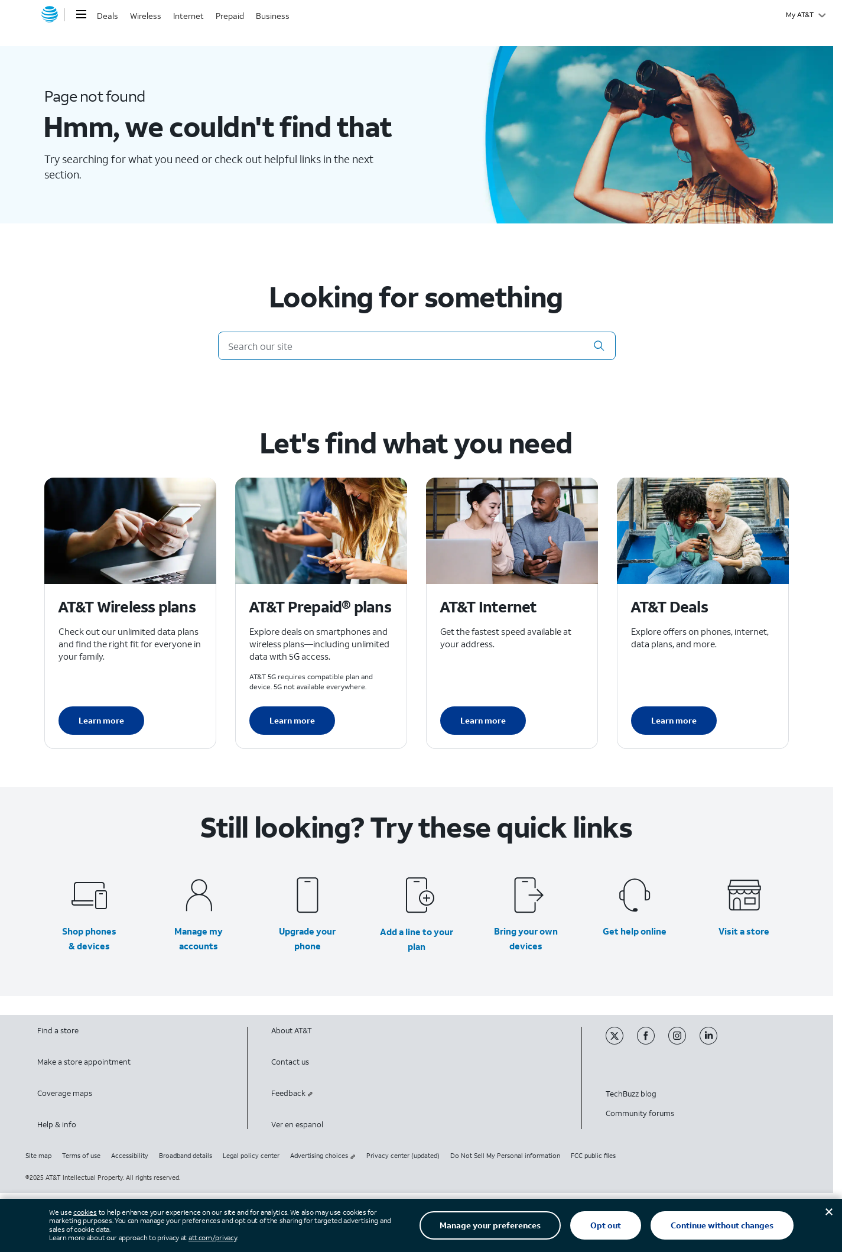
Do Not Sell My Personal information (505, 1156)
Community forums (640, 1113)
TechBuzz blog (631, 1094)
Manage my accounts (198, 938)
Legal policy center (251, 1156)
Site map (38, 1156)
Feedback (292, 1093)
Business (273, 15)
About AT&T (291, 1031)
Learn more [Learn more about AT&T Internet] (483, 720)
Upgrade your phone (307, 938)
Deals (107, 15)
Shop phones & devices (89, 938)
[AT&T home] (49, 15)
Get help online (635, 931)
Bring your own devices (526, 938)
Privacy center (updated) (403, 1156)
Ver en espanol (297, 1125)
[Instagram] (684, 1042)
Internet (188, 15)
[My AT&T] (805, 15)
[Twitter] (621, 1042)
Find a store (58, 1031)
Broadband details (185, 1156)
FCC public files (593, 1156)
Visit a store (744, 931)
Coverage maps (64, 1093)
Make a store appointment (84, 1062)
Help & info (56, 1125)
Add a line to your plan (416, 939)
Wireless (145, 15)
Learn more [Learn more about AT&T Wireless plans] (101, 720)
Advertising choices (323, 1156)
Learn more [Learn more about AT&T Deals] (674, 720)
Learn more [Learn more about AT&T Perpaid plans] (292, 720)
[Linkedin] (714, 1042)
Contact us (290, 1062)
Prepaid (230, 15)
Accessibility (129, 1156)
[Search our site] (417, 346)
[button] (599, 346)
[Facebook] (652, 1042)
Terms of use (81, 1156)
